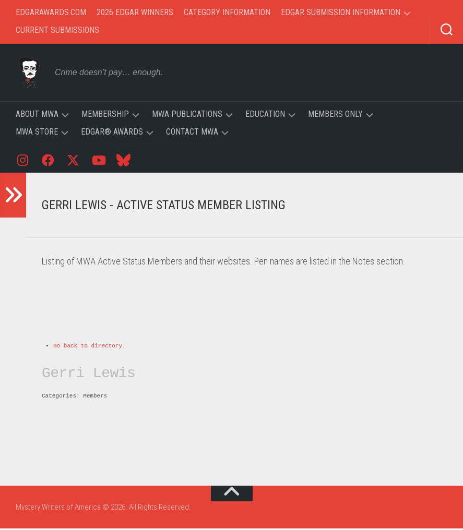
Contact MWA (192, 132)
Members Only (335, 114)
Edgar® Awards (112, 132)
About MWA (37, 114)
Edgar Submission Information (340, 12)
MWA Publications (187, 114)
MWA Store (37, 132)
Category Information (227, 12)
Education (265, 114)
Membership (105, 114)
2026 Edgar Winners (135, 12)
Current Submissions (57, 30)
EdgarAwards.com (51, 12)
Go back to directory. (89, 347)
